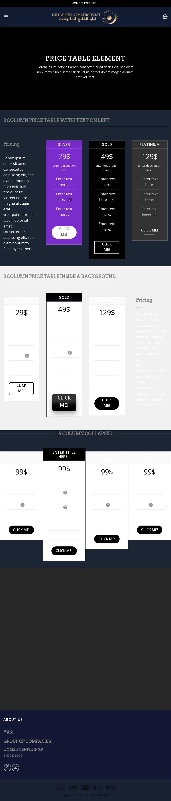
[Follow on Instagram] (7, 767)
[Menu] (6, 16)
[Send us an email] (15, 767)
